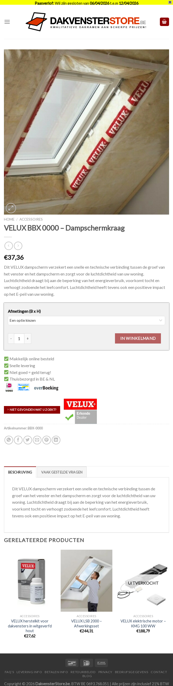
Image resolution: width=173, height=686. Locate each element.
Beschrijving (20, 468)
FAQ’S (9, 668)
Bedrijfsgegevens (131, 668)
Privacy (105, 668)
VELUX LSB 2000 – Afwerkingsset (86, 619)
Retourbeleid (83, 668)
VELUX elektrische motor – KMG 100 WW (143, 619)
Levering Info (29, 668)
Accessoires (31, 215)
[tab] (20, 467)
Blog (87, 671)
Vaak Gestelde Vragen (61, 468)
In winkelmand (138, 333)
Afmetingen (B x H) (24, 306)
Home (9, 215)
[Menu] (7, 17)
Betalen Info (56, 668)
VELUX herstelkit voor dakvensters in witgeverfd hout (30, 621)
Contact (159, 668)
